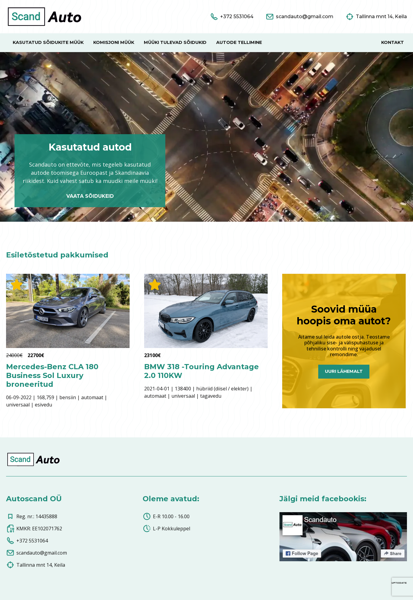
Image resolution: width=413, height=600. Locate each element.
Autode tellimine (239, 42)
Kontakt (392, 42)
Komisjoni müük (113, 42)
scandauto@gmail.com (36, 553)
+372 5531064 (27, 540)
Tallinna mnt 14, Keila (35, 565)
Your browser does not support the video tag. (206, 137)
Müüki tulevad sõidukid (175, 42)
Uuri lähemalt (344, 371)
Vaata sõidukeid (90, 196)
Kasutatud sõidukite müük (48, 42)
